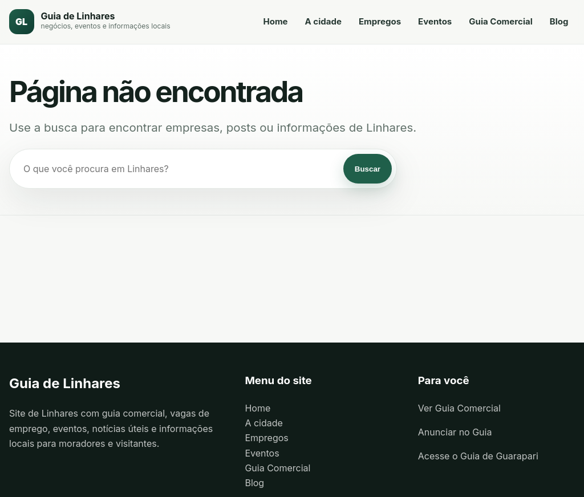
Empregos (379, 22)
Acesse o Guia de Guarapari (478, 457)
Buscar (367, 169)
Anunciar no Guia (455, 432)
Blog (558, 22)
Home (275, 22)
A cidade (323, 22)
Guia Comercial (500, 22)
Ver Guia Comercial (459, 408)
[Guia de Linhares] (90, 22)
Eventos (435, 22)
